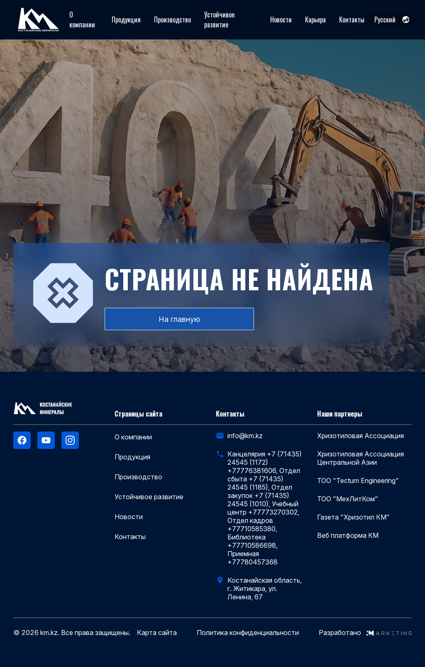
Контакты (351, 20)
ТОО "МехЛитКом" (347, 499)
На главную (179, 319)
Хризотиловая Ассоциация (360, 436)
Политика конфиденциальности (248, 633)
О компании (82, 19)
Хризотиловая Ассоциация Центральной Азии (360, 458)
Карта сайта (157, 633)
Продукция (126, 20)
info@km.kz (245, 436)
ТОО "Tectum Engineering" (358, 480)
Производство (172, 20)
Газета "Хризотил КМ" (353, 517)
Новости (281, 20)
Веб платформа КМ (348, 535)
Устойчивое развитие (219, 19)
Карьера (315, 20)
